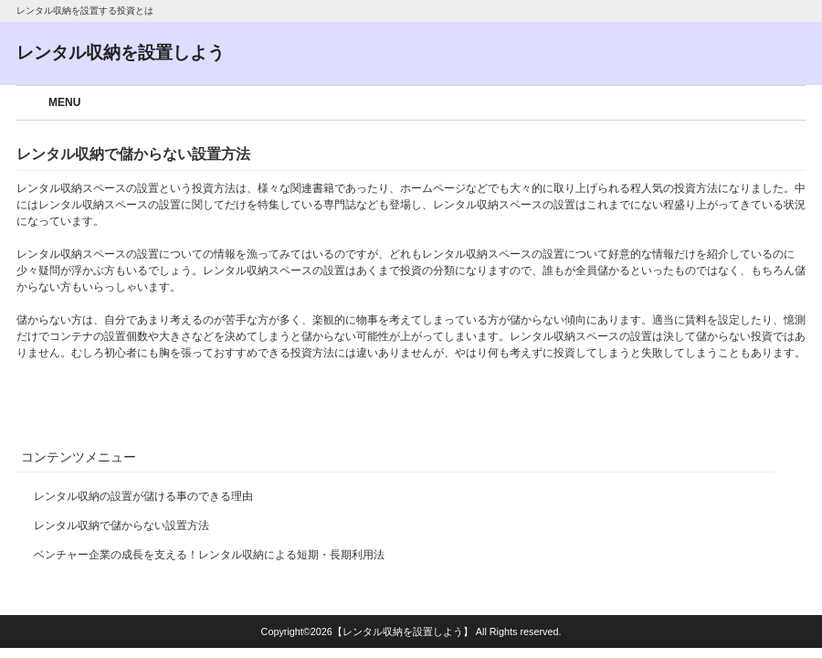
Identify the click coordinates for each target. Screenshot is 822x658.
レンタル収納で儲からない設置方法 (121, 525)
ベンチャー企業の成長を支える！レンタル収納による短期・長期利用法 (209, 554)
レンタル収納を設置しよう (120, 52)
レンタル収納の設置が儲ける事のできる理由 (143, 496)
